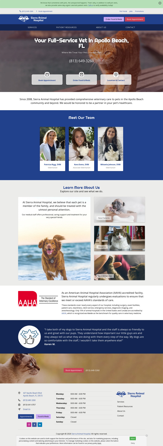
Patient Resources (66, 27)
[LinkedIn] (40, 424)
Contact (130, 27)
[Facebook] (34, 424)
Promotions (139, 11)
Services (32, 27)
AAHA (64, 313)
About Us (101, 27)
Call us (90, 5)
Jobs (131, 11)
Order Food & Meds (114, 19)
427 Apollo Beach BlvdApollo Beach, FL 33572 (33, 394)
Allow (133, 438)
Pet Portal (123, 11)
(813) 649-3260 (81, 60)
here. (99, 443)
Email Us (26, 409)
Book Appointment (135, 19)
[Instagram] (29, 424)
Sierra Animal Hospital (81, 434)
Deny (133, 443)
